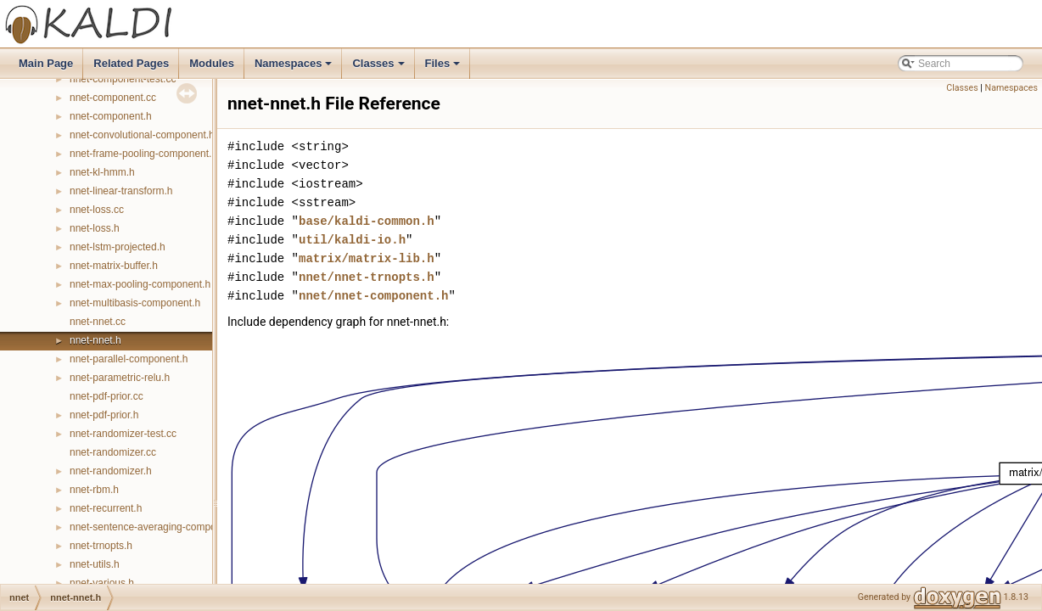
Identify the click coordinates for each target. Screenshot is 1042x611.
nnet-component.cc (113, 98)
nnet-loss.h (95, 228)
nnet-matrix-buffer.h (114, 266)
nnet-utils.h (95, 564)
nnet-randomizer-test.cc (123, 434)
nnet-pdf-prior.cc (106, 396)
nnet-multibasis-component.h (135, 303)
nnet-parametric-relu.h (120, 378)
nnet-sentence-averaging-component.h (157, 527)
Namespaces (295, 68)
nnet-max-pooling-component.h (140, 284)
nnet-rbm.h (94, 490)
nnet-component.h (111, 116)
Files (444, 68)
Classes (379, 68)
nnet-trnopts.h (101, 546)
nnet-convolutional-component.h (142, 135)
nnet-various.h (102, 583)
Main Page (46, 63)
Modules (211, 63)
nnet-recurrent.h (106, 508)
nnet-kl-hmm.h (102, 172)
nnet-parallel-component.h (129, 359)
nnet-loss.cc (97, 210)
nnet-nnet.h (95, 340)
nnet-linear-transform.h (121, 191)
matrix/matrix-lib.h (366, 258)
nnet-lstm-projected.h (117, 247)
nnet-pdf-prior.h (104, 415)
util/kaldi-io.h (352, 240)
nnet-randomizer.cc (113, 452)
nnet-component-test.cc (123, 79)
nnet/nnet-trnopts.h (366, 277)
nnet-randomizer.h (111, 471)
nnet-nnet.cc (98, 322)
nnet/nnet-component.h (373, 296)
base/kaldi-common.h (366, 221)
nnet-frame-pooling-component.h (143, 154)
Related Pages (131, 63)
